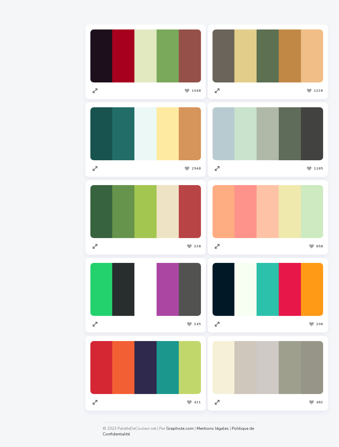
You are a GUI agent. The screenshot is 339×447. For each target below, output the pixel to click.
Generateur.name (29, 402)
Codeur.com (23, 287)
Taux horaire (24, 415)
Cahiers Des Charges (33, 377)
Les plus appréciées (120, 13)
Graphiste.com (26, 275)
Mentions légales (216, 428)
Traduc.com (23, 313)
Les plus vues (172, 13)
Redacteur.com (27, 300)
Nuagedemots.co (29, 390)
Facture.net (23, 325)
